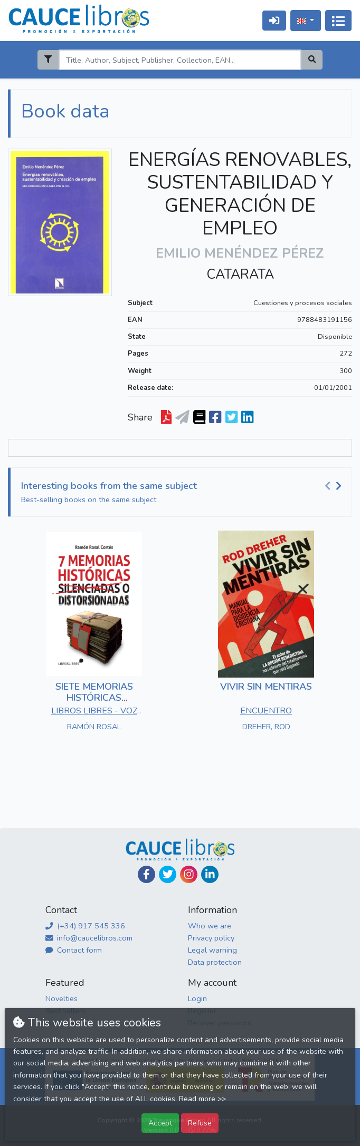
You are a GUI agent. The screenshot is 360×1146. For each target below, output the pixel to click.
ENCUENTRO (266, 711)
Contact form (73, 950)
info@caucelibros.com (88, 938)
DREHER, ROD (266, 726)
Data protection (215, 962)
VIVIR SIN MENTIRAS (266, 686)
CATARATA (240, 274)
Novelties (61, 998)
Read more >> (202, 1099)
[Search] (179, 60)
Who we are (209, 925)
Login (197, 998)
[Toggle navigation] (338, 20)
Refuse (200, 1123)
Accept (160, 1123)
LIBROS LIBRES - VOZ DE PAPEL (94, 712)
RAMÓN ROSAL (94, 726)
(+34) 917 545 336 (85, 925)
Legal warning (212, 950)
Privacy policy (211, 938)
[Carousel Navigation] (335, 486)
